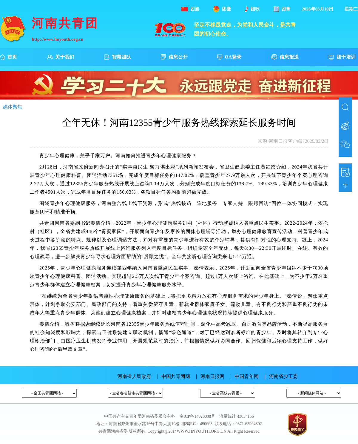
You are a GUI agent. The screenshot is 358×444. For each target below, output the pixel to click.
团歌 (252, 8)
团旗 (190, 9)
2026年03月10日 (317, 9)
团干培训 (342, 57)
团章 (282, 9)
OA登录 (229, 57)
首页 (8, 57)
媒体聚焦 (12, 106)
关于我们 (60, 57)
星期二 (351, 9)
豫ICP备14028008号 (197, 416)
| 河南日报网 (210, 376)
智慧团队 (117, 57)
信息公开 (174, 57)
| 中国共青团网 (173, 376)
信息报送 (285, 57)
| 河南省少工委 (281, 376)
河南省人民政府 (134, 376)
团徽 (222, 9)
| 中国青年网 (244, 376)
